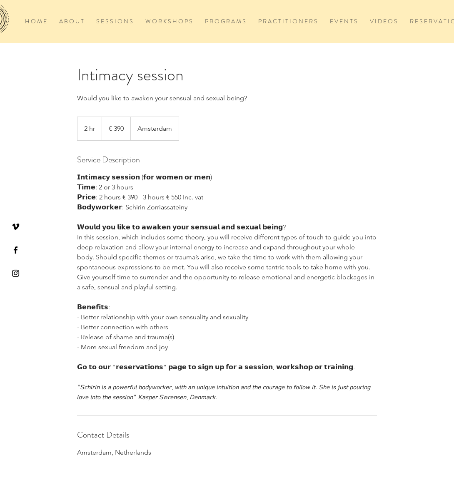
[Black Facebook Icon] (15, 250)
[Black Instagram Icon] (15, 273)
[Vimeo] (15, 226)
